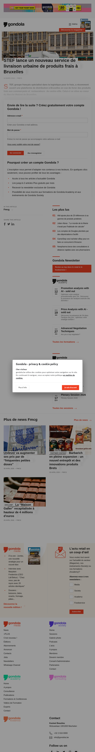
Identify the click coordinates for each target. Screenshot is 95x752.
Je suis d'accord (71, 387)
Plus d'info (22, 387)
